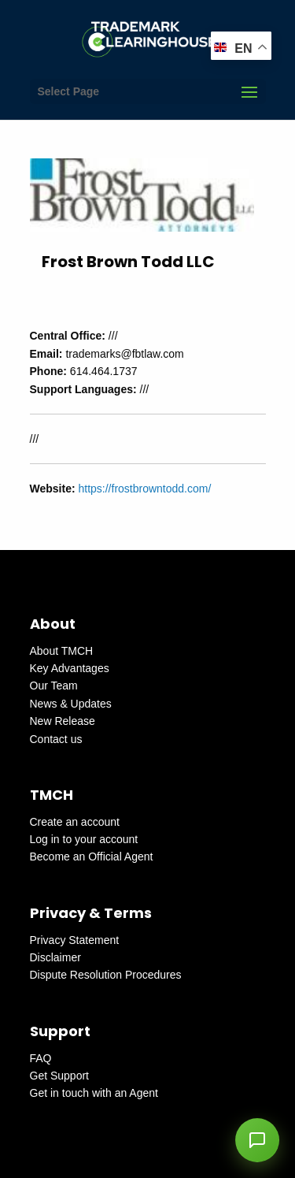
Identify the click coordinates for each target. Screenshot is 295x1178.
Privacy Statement (75, 940)
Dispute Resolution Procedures (106, 974)
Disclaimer (55, 957)
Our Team (54, 685)
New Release (62, 721)
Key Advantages (69, 668)
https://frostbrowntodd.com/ (144, 488)
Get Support (60, 1075)
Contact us (56, 739)
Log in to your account (84, 839)
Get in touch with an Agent (94, 1093)
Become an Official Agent (91, 856)
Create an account (75, 822)
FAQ (41, 1058)
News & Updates (71, 703)
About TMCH (62, 651)
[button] (257, 1140)
